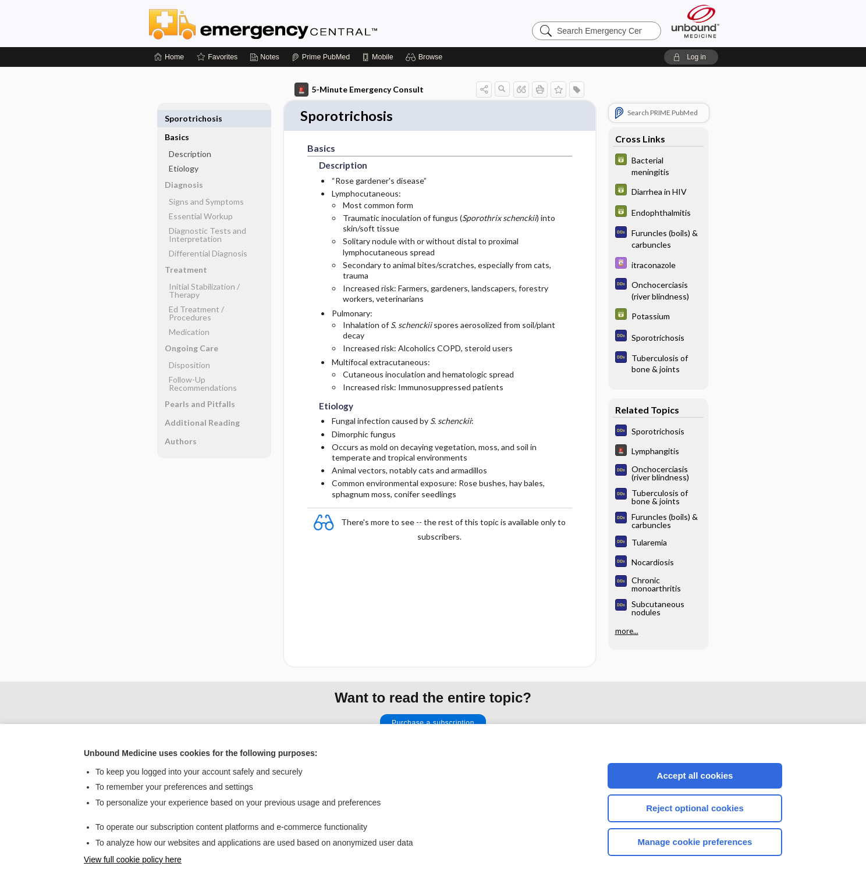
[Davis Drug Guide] (658, 264)
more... (626, 631)
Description (190, 135)
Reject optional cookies (695, 808)
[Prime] (321, 57)
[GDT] (658, 165)
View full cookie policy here (133, 859)
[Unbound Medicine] (695, 21)
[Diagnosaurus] (658, 238)
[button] (426, 57)
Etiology (183, 150)
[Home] (169, 57)
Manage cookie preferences (695, 842)
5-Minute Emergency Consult (359, 90)
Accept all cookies (695, 775)
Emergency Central (293, 23)
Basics (177, 118)
